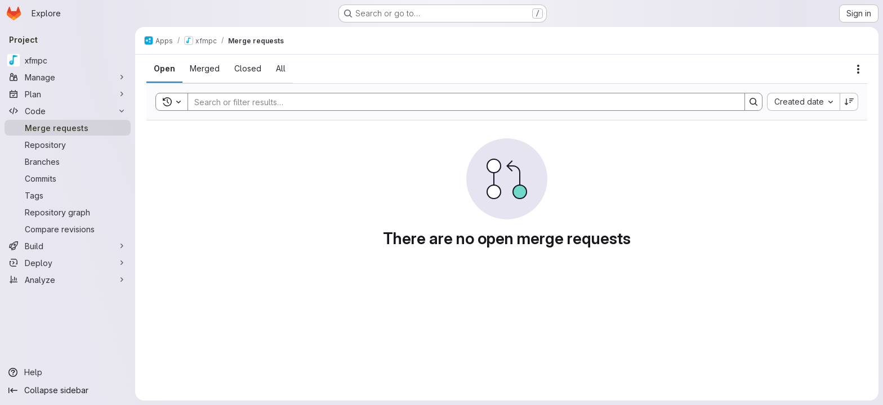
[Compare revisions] (68, 229)
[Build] (68, 246)
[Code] (68, 111)
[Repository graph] (68, 212)
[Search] (460, 102)
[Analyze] (68, 279)
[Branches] (68, 161)
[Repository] (68, 144)
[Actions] (858, 69)
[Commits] (68, 178)
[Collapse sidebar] (68, 390)
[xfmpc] (68, 60)
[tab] (164, 69)
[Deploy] (68, 263)
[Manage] (68, 77)
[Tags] (68, 195)
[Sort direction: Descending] (849, 102)
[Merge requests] (68, 128)
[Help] (68, 372)
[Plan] (68, 94)
